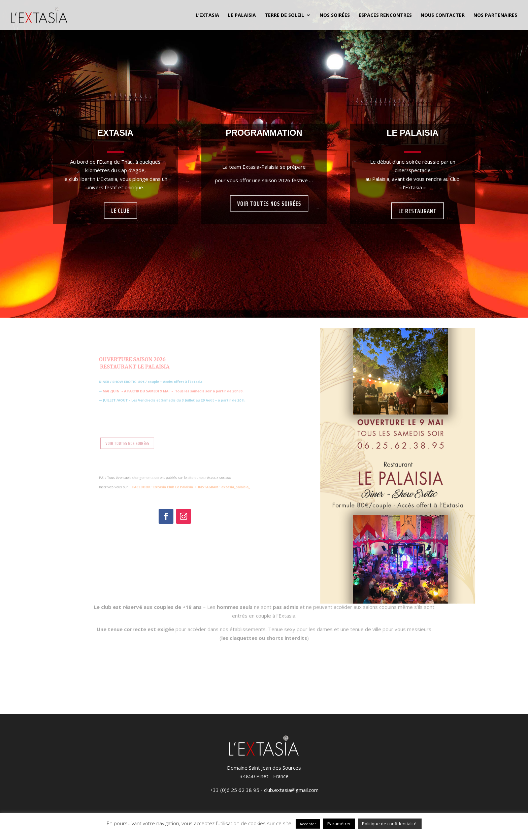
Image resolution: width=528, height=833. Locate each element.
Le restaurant (417, 211)
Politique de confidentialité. (390, 824)
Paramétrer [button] (339, 824)
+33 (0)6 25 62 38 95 (234, 790)
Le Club (120, 211)
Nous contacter (443, 15)
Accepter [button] (308, 823)
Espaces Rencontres (385, 15)
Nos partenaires (495, 15)
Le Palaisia (242, 15)
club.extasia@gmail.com (291, 790)
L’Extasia (207, 15)
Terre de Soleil (284, 15)
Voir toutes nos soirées (269, 204)
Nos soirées (335, 15)
